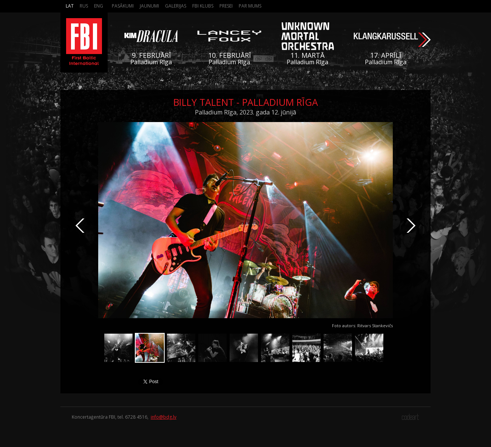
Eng (98, 6)
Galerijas (175, 6)
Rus (84, 6)
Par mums (250, 6)
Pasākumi (123, 6)
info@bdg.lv (163, 417)
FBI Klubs (202, 6)
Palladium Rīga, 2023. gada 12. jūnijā (245, 112)
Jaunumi (149, 6)
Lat (70, 6)
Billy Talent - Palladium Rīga (245, 102)
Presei (226, 6)
